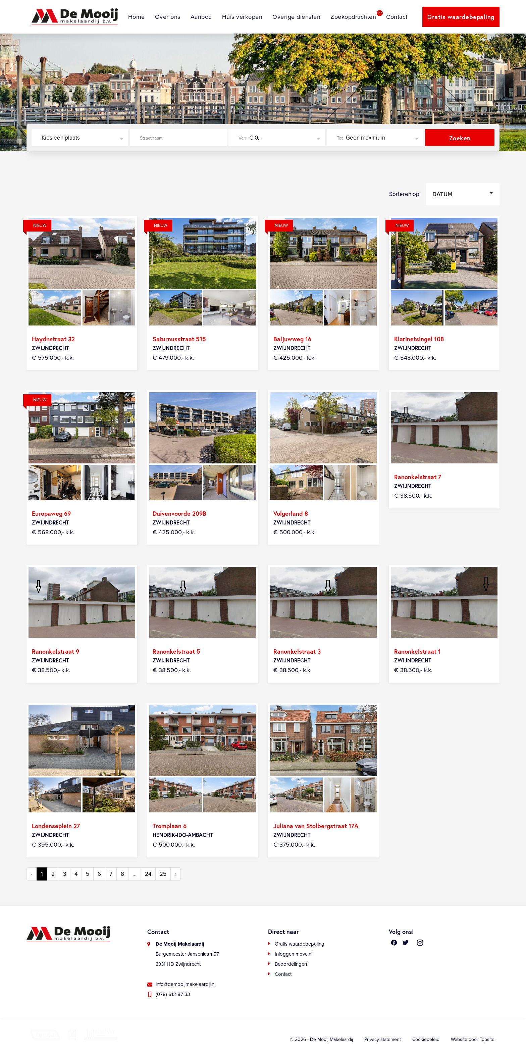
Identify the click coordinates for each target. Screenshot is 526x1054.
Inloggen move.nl (293, 954)
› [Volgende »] (175, 873)
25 (163, 873)
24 (148, 873)
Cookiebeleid (425, 1039)
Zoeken (460, 138)
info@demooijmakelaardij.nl (185, 984)
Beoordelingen (291, 964)
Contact (397, 16)
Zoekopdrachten (353, 16)
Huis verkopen (242, 16)
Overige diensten (296, 16)
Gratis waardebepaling (460, 17)
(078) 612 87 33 (173, 994)
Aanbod (201, 16)
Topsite (487, 1039)
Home (136, 16)
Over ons (167, 16)
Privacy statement (382, 1039)
